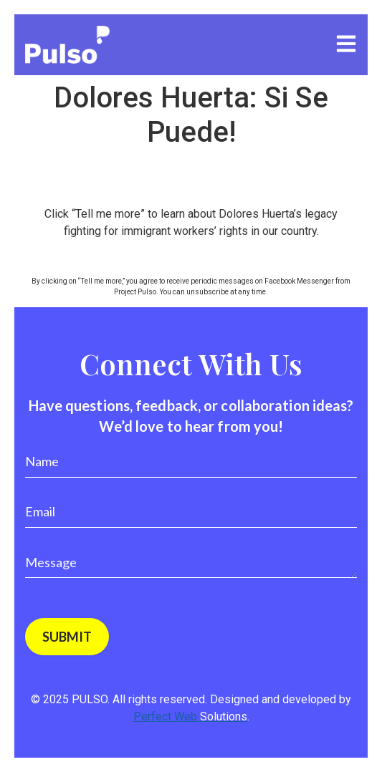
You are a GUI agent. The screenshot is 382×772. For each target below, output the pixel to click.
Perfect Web (190, 716)
